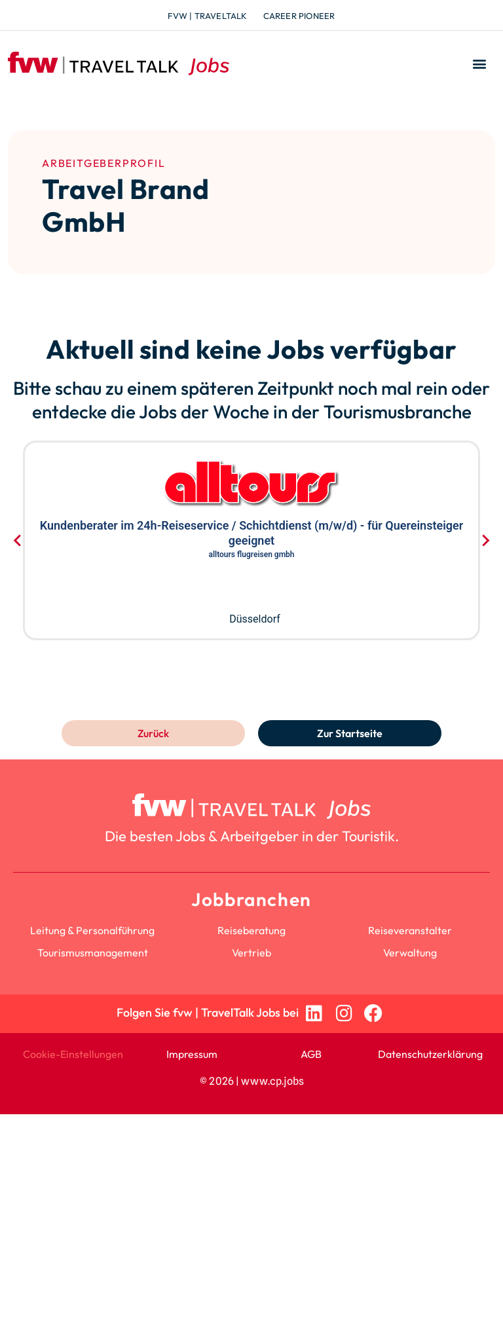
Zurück (153, 733)
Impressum (191, 1054)
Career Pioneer (299, 15)
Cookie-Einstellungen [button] (73, 1054)
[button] (479, 64)
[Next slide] (485, 540)
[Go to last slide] (18, 540)
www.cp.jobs (272, 1081)
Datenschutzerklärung (430, 1054)
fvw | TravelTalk (207, 15)
